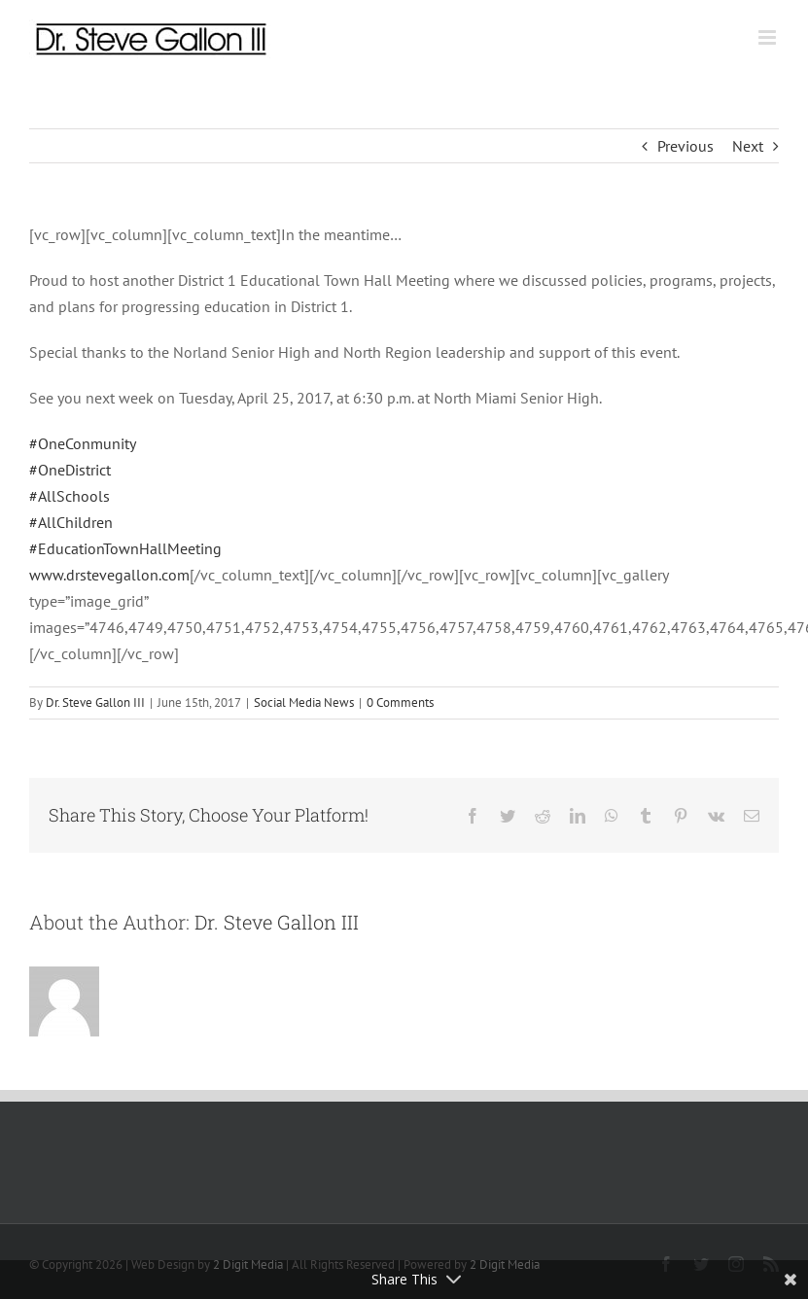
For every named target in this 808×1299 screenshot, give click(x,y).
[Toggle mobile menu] (768, 37)
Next (747, 146)
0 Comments (400, 702)
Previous (685, 146)
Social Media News (304, 702)
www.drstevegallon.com (109, 574)
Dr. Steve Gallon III (95, 702)
